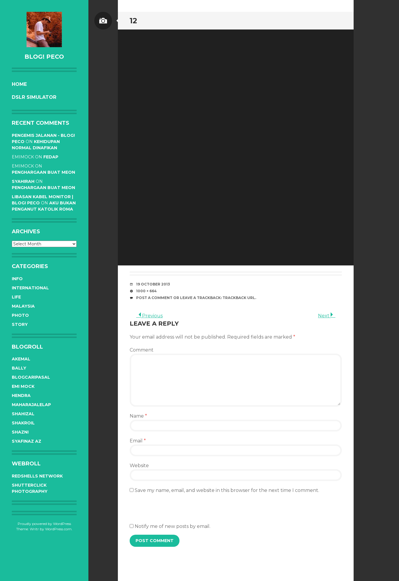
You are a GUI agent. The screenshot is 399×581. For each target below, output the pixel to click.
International (30, 287)
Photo (20, 315)
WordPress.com (58, 529)
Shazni (20, 432)
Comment (142, 350)
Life (16, 297)
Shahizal (23, 413)
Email (138, 441)
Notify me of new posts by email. (172, 526)
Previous (149, 316)
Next (326, 316)
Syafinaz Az (26, 441)
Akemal (21, 359)
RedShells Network (37, 476)
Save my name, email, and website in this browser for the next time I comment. (227, 490)
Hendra (21, 395)
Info (17, 278)
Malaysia (23, 306)
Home (19, 84)
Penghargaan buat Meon (43, 172)
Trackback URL (238, 298)
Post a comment (154, 298)
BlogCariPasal (31, 377)
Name (138, 416)
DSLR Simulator (34, 97)
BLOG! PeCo (44, 56)
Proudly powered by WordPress (44, 523)
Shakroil (23, 423)
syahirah (23, 181)
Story (20, 324)
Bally (19, 368)
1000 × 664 (146, 291)
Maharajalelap (31, 404)
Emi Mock (23, 386)
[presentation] (174, 511)
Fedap (50, 157)
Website (139, 465)
